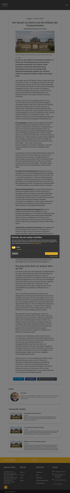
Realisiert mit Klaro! (54, 256)
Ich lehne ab (15, 253)
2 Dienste (18, 249)
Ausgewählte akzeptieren (51, 253)
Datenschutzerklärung (35, 243)
